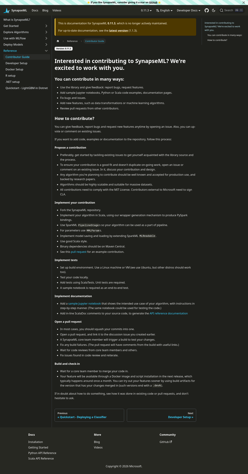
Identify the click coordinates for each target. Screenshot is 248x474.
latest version (118, 30)
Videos (56, 10)
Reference (10, 51)
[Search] (231, 10)
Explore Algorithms (16, 32)
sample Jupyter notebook (84, 303)
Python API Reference (42, 453)
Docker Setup (14, 69)
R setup (10, 75)
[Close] (243, 2)
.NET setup (13, 82)
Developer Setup (16, 63)
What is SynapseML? (16, 20)
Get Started (10, 26)
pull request (79, 252)
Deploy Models (13, 44)
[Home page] (58, 41)
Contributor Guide (18, 57)
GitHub (153, 2)
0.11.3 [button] (145, 10)
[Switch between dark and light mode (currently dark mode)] (213, 10)
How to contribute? (217, 40)
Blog (45, 10)
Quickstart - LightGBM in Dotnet (27, 88)
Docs (35, 10)
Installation (35, 442)
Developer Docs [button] (187, 10)
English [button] (163, 10)
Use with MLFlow (14, 38)
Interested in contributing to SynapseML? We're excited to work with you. (222, 26)
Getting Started (38, 447)
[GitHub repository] (207, 10)
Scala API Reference (41, 458)
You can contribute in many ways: (224, 35)
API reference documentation (169, 313)
